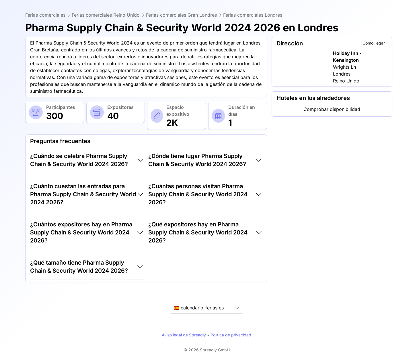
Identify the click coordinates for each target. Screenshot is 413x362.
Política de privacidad (231, 334)
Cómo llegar (374, 43)
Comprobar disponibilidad (331, 109)
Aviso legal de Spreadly (184, 334)
